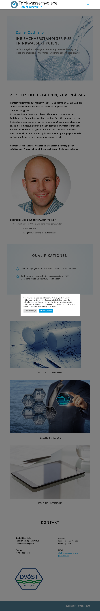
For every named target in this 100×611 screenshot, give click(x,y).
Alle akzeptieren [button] (46, 311)
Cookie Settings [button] (30, 311)
